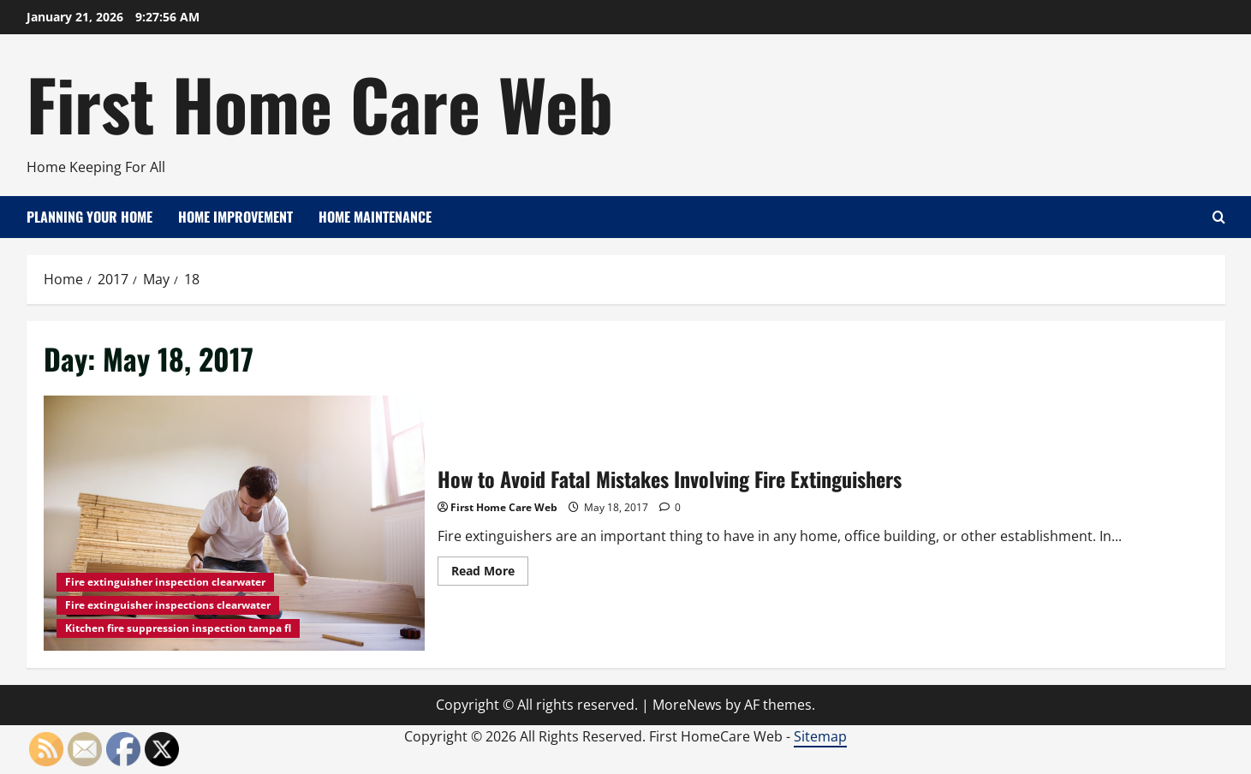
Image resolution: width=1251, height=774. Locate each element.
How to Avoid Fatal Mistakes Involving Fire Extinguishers (235, 523)
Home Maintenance (375, 216)
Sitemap (820, 736)
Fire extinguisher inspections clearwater (168, 605)
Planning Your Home (89, 216)
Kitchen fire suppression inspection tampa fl (178, 628)
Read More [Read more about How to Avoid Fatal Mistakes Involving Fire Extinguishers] (489, 574)
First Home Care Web (320, 102)
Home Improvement (235, 216)
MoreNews (687, 704)
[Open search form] (1218, 217)
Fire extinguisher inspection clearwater (165, 582)
